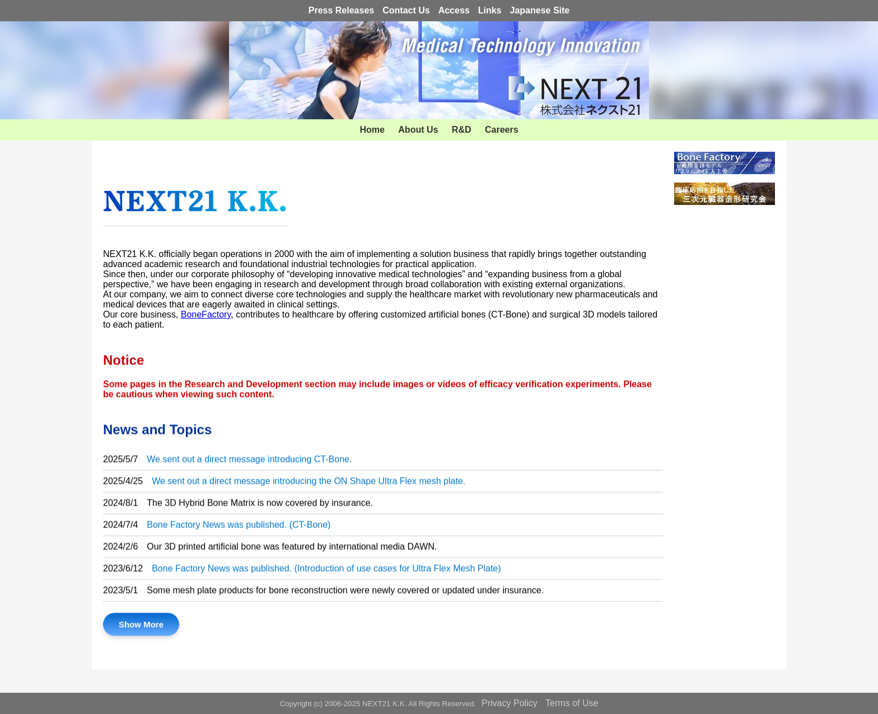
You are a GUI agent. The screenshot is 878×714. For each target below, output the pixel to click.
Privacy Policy (510, 703)
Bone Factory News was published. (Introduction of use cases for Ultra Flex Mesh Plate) (326, 571)
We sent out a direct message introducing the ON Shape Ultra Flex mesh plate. (308, 483)
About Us (418, 129)
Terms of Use (571, 703)
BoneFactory (206, 314)
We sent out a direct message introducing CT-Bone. (249, 461)
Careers (502, 129)
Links (490, 10)
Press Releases (341, 10)
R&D (461, 129)
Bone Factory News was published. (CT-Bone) (238, 527)
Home (371, 129)
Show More (141, 627)
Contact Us (405, 10)
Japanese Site (540, 10)
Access (454, 10)
